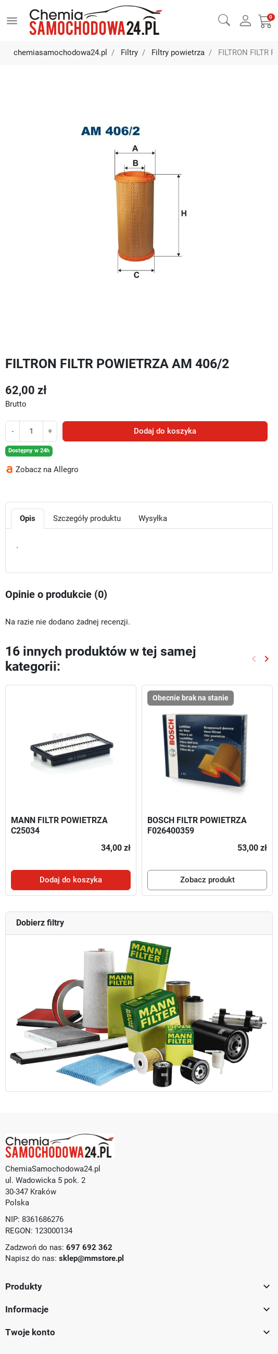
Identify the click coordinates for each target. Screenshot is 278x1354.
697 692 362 (89, 1247)
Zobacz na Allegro (47, 469)
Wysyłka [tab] (152, 518)
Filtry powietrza (178, 52)
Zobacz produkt (207, 880)
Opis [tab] (27, 518)
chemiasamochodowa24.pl (60, 52)
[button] (224, 19)
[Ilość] (31, 431)
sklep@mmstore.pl (91, 1258)
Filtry (129, 52)
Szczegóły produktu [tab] (87, 518)
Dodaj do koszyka (165, 431)
